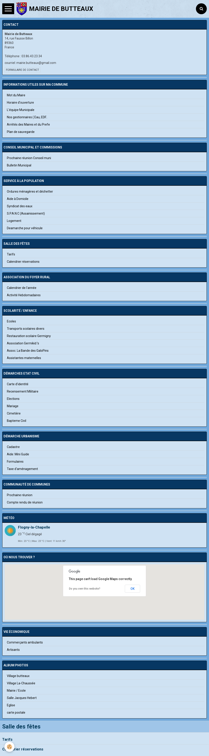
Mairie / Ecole (16, 690)
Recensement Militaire (22, 391)
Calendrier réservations (22, 749)
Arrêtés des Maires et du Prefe (28, 124)
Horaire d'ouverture (20, 102)
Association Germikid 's (23, 343)
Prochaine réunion (19, 495)
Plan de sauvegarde (21, 132)
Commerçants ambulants (25, 642)
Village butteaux (18, 676)
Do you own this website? (84, 588)
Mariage (12, 406)
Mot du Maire (16, 95)
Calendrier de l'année (21, 288)
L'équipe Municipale (20, 110)
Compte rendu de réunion (25, 502)
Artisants (13, 649)
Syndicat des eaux (19, 206)
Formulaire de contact (22, 69)
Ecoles (11, 321)
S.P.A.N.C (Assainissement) (26, 213)
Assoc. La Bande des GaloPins (28, 350)
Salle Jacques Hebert (22, 698)
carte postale (16, 712)
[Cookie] (9, 747)
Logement (14, 221)
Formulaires (15, 461)
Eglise (11, 705)
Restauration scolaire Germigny (29, 336)
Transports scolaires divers (25, 328)
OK (132, 588)
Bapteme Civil (16, 420)
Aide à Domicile (17, 199)
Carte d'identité (17, 384)
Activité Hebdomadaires (24, 295)
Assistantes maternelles (24, 358)
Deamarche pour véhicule (25, 228)
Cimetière (14, 413)
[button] (104, 598)
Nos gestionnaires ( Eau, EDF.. (27, 117)
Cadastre (13, 447)
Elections (13, 399)
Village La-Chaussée (21, 683)
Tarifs (7, 739)
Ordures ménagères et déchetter (30, 191)
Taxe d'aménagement (22, 469)
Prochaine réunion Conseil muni (29, 158)
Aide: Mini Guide (18, 454)
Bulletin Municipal (19, 165)
